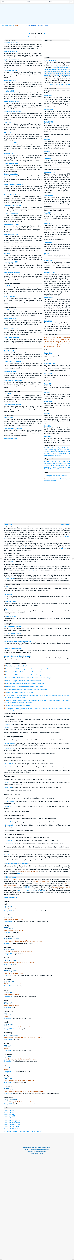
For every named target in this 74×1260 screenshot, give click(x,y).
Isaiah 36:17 (20, 873)
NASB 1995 (7, 122)
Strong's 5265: (8, 1061)
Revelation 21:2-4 (49, 272)
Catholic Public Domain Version (13, 361)
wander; (52, 73)
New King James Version (11, 101)
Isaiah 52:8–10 (9, 764)
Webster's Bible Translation (12, 272)
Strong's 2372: (8, 911)
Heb (46, 37)
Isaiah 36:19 (27, 887)
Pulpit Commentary (10, 877)
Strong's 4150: (8, 943)
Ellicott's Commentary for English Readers (17, 863)
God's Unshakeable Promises (12, 626)
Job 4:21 (46, 253)
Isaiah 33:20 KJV (9, 1118)
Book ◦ (62, 524)
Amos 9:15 (47, 213)
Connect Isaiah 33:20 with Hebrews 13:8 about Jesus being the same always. (28, 678)
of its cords (64, 75)
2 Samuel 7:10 (48, 195)
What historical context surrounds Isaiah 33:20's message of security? (26, 689)
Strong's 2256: (8, 1093)
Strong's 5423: (8, 1104)
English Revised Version (11, 214)
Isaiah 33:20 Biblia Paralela (12, 1122)
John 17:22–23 (9, 844)
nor (52, 75)
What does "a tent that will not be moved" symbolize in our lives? (24, 672)
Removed (62, 451)
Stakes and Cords (10, 616)
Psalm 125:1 (48, 393)
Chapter (67, 524)
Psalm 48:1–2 (9, 724)
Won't (56, 455)
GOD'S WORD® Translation (12, 224)
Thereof (46, 455)
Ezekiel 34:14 (48, 139)
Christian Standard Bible (11, 174)
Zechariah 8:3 (48, 321)
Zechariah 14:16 (49, 122)
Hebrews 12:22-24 (49, 298)
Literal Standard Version (11, 310)
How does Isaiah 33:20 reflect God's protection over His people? (24, 686)
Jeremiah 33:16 (48, 158)
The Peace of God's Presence (13, 634)
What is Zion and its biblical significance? (18, 705)
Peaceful (47, 451)
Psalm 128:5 (48, 401)
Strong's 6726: (8, 921)
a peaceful (54, 71)
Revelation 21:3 (9, 806)
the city (66, 67)
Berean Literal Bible (10, 80)
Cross (32, 37)
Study (37, 37)
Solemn (68, 451)
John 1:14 (13, 561)
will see (67, 69)
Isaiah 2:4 (63, 549)
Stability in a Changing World (12, 649)
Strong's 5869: (8, 954)
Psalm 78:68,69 (48, 374)
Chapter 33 (11, 25)
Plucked (52, 451)
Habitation (60, 450)
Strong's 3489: (8, 1039)
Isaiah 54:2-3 (48, 223)
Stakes (55, 453)
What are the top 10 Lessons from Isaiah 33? (19, 692)
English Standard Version (11, 60)
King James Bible (9, 91)
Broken (54, 448)
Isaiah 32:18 (47, 152)
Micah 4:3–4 (8, 787)
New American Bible (10, 372)
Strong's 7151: (8, 932)
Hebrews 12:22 (9, 727)
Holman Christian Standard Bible (13, 184)
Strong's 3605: (8, 1082)
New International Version (11, 43)
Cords (63, 448)
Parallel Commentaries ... (11, 897)
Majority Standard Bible (11, 286)
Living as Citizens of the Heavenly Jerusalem (17, 656)
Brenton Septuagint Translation (13, 428)
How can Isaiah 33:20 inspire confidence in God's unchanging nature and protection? (29, 675)
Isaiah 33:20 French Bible (11, 1126)
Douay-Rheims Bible (10, 351)
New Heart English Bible (11, 262)
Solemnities (47, 453)
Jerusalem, (47, 71)
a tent (65, 71)
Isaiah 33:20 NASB (9, 1116)
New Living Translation (10, 51)
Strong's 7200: (8, 964)
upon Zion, (60, 67)
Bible (3, 25)
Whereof (51, 455)
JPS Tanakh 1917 (9, 418)
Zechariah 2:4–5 (9, 825)
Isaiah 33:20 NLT (9, 1112)
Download (67, 84)
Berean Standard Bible (10, 70)
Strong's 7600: (8, 986)
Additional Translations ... (11, 438)
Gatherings (53, 450)
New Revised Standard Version (13, 380)
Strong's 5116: (8, 997)
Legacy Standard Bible (10, 143)
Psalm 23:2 (8, 782)
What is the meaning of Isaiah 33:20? (16, 666)
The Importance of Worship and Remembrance (17, 641)
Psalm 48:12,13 (48, 353)
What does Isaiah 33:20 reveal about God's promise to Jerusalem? (24, 684)
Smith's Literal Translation (11, 337)
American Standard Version (12, 195)
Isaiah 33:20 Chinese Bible (12, 1124)
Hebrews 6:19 (31, 570)
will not (66, 73)
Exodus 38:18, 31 (31, 891)
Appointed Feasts (10, 601)
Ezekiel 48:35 (48, 437)
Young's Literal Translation (11, 329)
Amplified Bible (8, 153)
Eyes (68, 448)
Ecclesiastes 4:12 (10, 840)
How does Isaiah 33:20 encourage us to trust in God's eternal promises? (26, 669)
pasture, (60, 71)
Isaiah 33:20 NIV (9, 1110)
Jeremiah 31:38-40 (49, 172)
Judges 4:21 (41, 891)
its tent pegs (59, 73)
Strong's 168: (8, 1007)
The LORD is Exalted (50, 60)
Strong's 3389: (8, 975)
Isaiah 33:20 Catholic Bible (12, 1128)
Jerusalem (67, 450)
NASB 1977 (7, 132)
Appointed (47, 448)
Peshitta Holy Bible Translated (13, 404)
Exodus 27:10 (21, 891)
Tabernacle (62, 453)
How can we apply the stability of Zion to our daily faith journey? (24, 681)
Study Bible (8, 524)
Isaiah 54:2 (47, 426)
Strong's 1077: (8, 1018)
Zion (59, 455)
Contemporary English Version (13, 205)
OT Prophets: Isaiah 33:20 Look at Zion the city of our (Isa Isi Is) (23, 1131)
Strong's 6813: (8, 1029)
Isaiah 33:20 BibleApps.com (12, 1121)
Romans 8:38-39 (9, 579)
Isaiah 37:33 (47, 413)
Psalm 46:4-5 (48, 260)
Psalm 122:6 (8, 767)
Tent (68, 453)
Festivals (47, 450)
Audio (28, 37)
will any (56, 75)
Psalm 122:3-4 (48, 110)
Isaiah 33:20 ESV (9, 1114)
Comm (42, 37)
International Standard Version (13, 245)
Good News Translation (11, 234)
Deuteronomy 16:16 (10, 743)
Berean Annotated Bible (11, 164)
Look (54, 67)
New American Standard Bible (12, 112)
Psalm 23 (23, 547)
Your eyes (61, 69)
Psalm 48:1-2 (48, 96)
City (59, 448)
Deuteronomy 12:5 (49, 363)
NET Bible (7, 253)
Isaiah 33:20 (7, 854)
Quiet (57, 451)
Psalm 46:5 (47, 384)
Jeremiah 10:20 (48, 243)
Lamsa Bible (7, 394)
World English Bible (9, 296)
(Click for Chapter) (12, 40)
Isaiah (6, 25)
